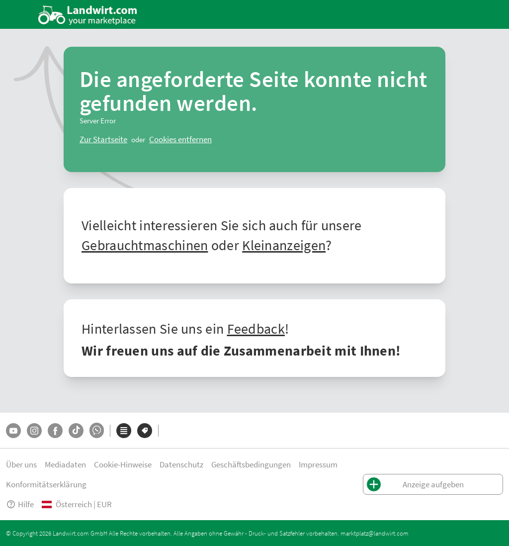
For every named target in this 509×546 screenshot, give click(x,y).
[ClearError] (103, 139)
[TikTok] (76, 430)
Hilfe (20, 504)
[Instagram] (34, 430)
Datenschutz (181, 464)
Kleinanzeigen (284, 244)
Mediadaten (65, 464)
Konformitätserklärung (46, 484)
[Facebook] (55, 430)
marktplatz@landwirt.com (374, 533)
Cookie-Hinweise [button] (123, 464)
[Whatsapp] (96, 430)
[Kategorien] (123, 430)
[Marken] (144, 430)
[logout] (180, 139)
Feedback (256, 328)
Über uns (21, 464)
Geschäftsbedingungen (251, 464)
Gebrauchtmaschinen (145, 244)
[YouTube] (13, 430)
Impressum (318, 464)
